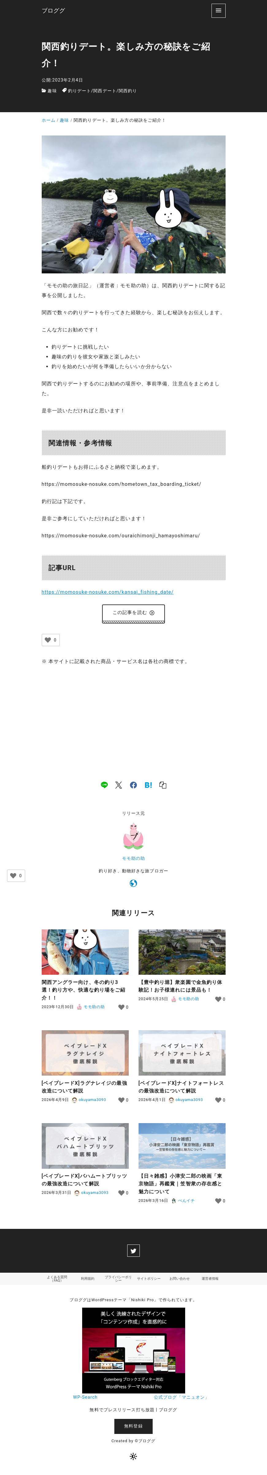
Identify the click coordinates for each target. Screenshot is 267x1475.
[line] (104, 786)
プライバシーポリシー (118, 1280)
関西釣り (128, 90)
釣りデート (79, 90)
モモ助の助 (133, 859)
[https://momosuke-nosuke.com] (133, 886)
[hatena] (148, 786)
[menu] (219, 10)
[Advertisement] (134, 718)
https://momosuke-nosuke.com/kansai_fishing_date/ (108, 592)
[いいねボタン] (47, 641)
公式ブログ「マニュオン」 (181, 1399)
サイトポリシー (149, 1280)
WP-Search (85, 1399)
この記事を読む (133, 613)
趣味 (52, 90)
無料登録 (133, 1428)
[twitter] (133, 1252)
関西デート (104, 90)
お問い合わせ (180, 1280)
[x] (118, 786)
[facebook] (133, 786)
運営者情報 (210, 1280)
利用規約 (87, 1280)
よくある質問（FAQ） (57, 1280)
